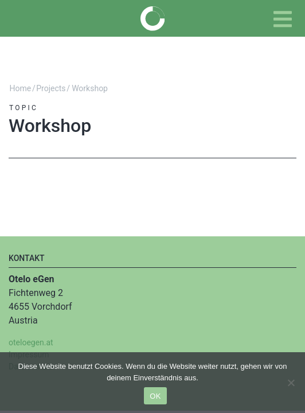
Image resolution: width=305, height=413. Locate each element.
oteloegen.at (31, 342)
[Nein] (290, 382)
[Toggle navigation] (282, 19)
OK (155, 396)
